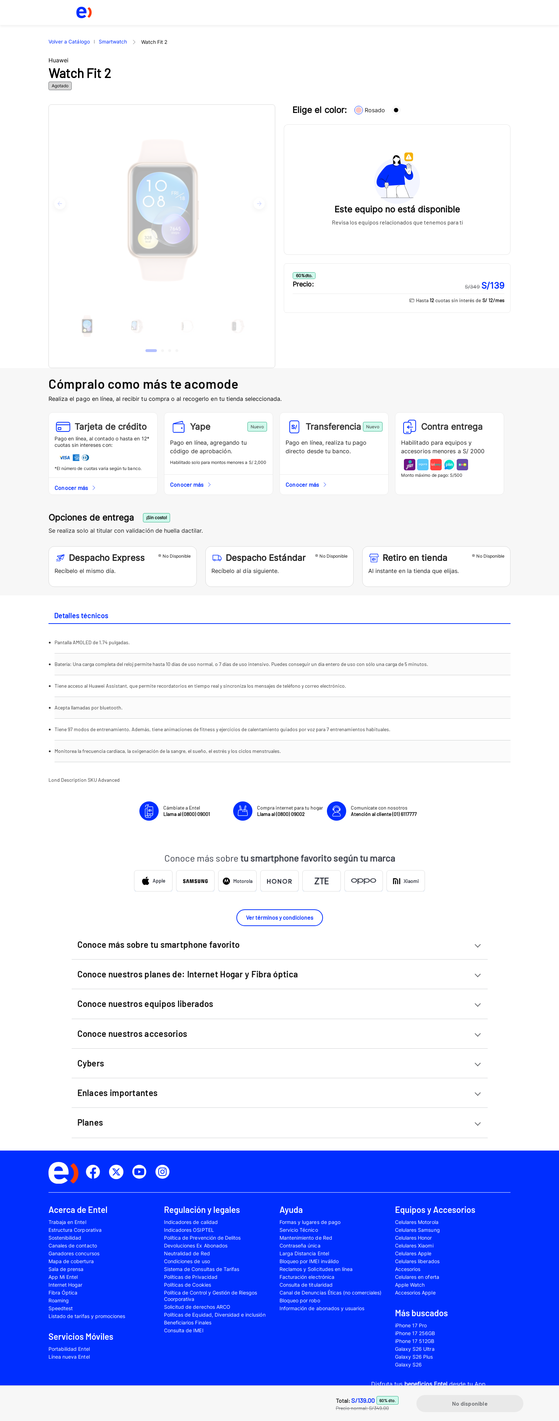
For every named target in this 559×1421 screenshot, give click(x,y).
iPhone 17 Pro (411, 1325)
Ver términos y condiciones (279, 917)
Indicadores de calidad (191, 1222)
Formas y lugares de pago (310, 1222)
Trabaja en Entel (67, 1222)
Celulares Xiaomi (414, 1245)
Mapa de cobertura (71, 1261)
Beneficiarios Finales (187, 1322)
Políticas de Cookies (187, 1285)
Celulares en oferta (417, 1277)
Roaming (58, 1300)
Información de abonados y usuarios (322, 1308)
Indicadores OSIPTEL (189, 1230)
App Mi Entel (63, 1277)
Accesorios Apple (415, 1293)
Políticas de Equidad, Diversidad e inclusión (215, 1315)
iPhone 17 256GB (415, 1333)
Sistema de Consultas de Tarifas (201, 1269)
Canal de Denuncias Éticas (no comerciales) (330, 1293)
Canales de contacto (72, 1245)
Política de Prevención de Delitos (202, 1238)
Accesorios (407, 1269)
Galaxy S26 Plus (414, 1357)
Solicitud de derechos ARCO (197, 1307)
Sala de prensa (66, 1269)
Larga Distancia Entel (304, 1253)
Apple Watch (410, 1285)
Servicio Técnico (299, 1230)
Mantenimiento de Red (306, 1238)
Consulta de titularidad (306, 1285)
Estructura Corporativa (75, 1230)
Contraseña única (300, 1245)
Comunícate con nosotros (384, 811)
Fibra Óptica (62, 1293)
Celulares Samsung (417, 1230)
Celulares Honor (413, 1238)
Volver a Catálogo (69, 41)
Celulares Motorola (417, 1222)
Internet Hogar (65, 1285)
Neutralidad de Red (187, 1253)
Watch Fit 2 (154, 42)
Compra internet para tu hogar (290, 811)
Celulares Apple (413, 1253)
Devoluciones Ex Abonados (195, 1245)
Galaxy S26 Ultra (415, 1349)
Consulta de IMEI (184, 1330)
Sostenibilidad (65, 1238)
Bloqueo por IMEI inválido (309, 1261)
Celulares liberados (417, 1261)
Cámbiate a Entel (186, 811)
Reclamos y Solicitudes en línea (316, 1269)
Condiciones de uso (187, 1261)
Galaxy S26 (408, 1364)
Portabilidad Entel (69, 1349)
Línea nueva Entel (69, 1357)
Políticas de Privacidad (190, 1277)
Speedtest (60, 1308)
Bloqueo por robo (300, 1300)
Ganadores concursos (73, 1253)
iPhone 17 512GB (415, 1341)
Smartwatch (113, 41)
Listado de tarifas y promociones (86, 1316)
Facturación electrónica (307, 1277)
